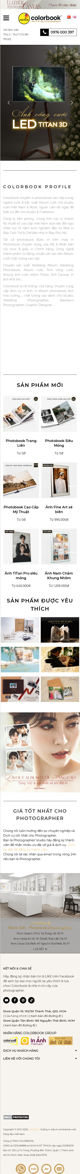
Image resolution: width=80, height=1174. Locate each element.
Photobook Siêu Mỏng (59, 443)
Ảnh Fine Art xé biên (59, 509)
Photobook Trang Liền (21, 443)
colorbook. (34, 1129)
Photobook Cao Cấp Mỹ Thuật (21, 509)
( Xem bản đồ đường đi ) (46, 1016)
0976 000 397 (62, 32)
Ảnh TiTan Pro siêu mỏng (21, 575)
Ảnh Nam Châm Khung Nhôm (59, 575)
